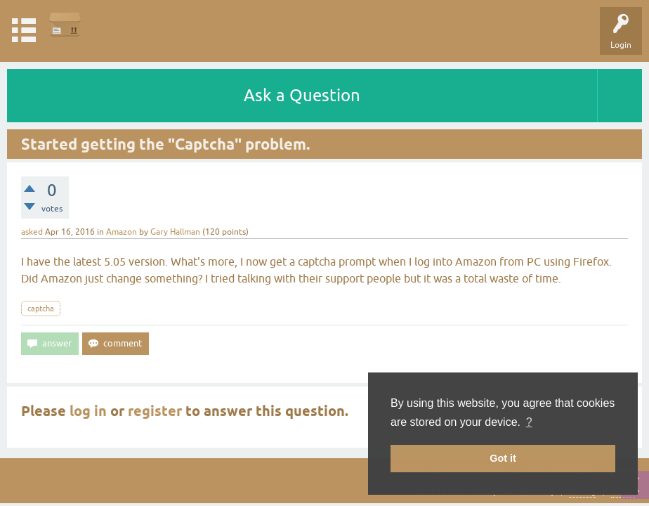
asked (32, 232)
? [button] (529, 422)
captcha (40, 308)
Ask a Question (302, 95)
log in (88, 411)
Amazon (121, 232)
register (155, 411)
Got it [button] (503, 458)
